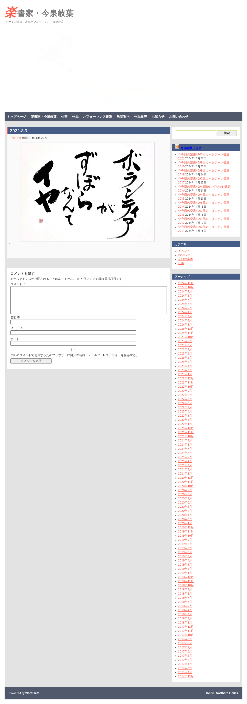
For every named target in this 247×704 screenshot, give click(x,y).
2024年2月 (185, 320)
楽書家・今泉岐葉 (39, 11)
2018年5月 (185, 605)
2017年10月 (186, 634)
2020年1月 (185, 523)
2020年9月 (185, 490)
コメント (18, 284)
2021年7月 (185, 448)
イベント (184, 250)
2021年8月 (185, 444)
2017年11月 (186, 630)
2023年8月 (185, 345)
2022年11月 (186, 382)
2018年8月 (185, 593)
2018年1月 (185, 622)
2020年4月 (185, 510)
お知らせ (158, 116)
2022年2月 (185, 419)
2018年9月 (185, 589)
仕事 (64, 116)
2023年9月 (185, 341)
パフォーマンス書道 (97, 116)
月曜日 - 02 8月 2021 (35, 137)
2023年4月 (185, 361)
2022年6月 (185, 403)
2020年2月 (185, 519)
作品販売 (140, 116)
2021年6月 (185, 452)
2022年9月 (185, 390)
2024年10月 (186, 287)
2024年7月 (185, 299)
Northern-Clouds (227, 693)
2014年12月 (186, 676)
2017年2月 (185, 668)
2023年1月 (185, 374)
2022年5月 (185, 407)
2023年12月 (186, 328)
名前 (15, 322)
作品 (75, 116)
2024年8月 (185, 295)
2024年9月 (185, 291)
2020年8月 (185, 494)
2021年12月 (186, 427)
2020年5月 (185, 506)
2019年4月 (185, 560)
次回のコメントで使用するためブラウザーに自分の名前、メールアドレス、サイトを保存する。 (74, 360)
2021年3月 (185, 465)
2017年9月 (185, 639)
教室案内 (123, 116)
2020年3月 (185, 514)
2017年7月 (185, 647)
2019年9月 (185, 539)
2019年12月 (186, 527)
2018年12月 (186, 576)
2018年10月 (186, 585)
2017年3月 (185, 663)
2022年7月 (185, 399)
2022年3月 (185, 415)
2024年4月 (185, 312)
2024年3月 (185, 316)
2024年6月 (185, 303)
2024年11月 (186, 283)
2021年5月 (185, 456)
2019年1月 (185, 572)
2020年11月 (186, 481)
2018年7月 (185, 597)
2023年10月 (186, 336)
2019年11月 (186, 531)
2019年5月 (185, 556)
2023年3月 (185, 365)
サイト (14, 344)
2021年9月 (185, 440)
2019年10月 (186, 535)
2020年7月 (185, 498)
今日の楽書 (185, 258)
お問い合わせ (178, 116)
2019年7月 (185, 547)
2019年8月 (185, 543)
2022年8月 (185, 394)
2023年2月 (185, 370)
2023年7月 (185, 349)
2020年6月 (185, 502)
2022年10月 (186, 386)
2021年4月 (185, 461)
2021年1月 (185, 473)
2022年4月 (185, 411)
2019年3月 (185, 564)
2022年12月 (186, 378)
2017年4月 (185, 659)
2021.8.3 (18, 130)
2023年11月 (186, 332)
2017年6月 (185, 651)
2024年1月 (185, 324)
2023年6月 (185, 353)
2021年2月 (185, 469)
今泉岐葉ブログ (190, 147)
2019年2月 (185, 568)
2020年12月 (186, 477)
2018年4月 (185, 610)
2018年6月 (185, 601)
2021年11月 (186, 432)
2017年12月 (186, 626)
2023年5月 (185, 357)
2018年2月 (185, 618)
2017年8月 (185, 643)
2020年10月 (186, 485)
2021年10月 (186, 436)
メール (16, 333)
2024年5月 (185, 307)
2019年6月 (185, 552)
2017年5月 (185, 655)
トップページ (16, 116)
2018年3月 (185, 614)
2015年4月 (185, 672)
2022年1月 (185, 423)
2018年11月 (186, 581)
